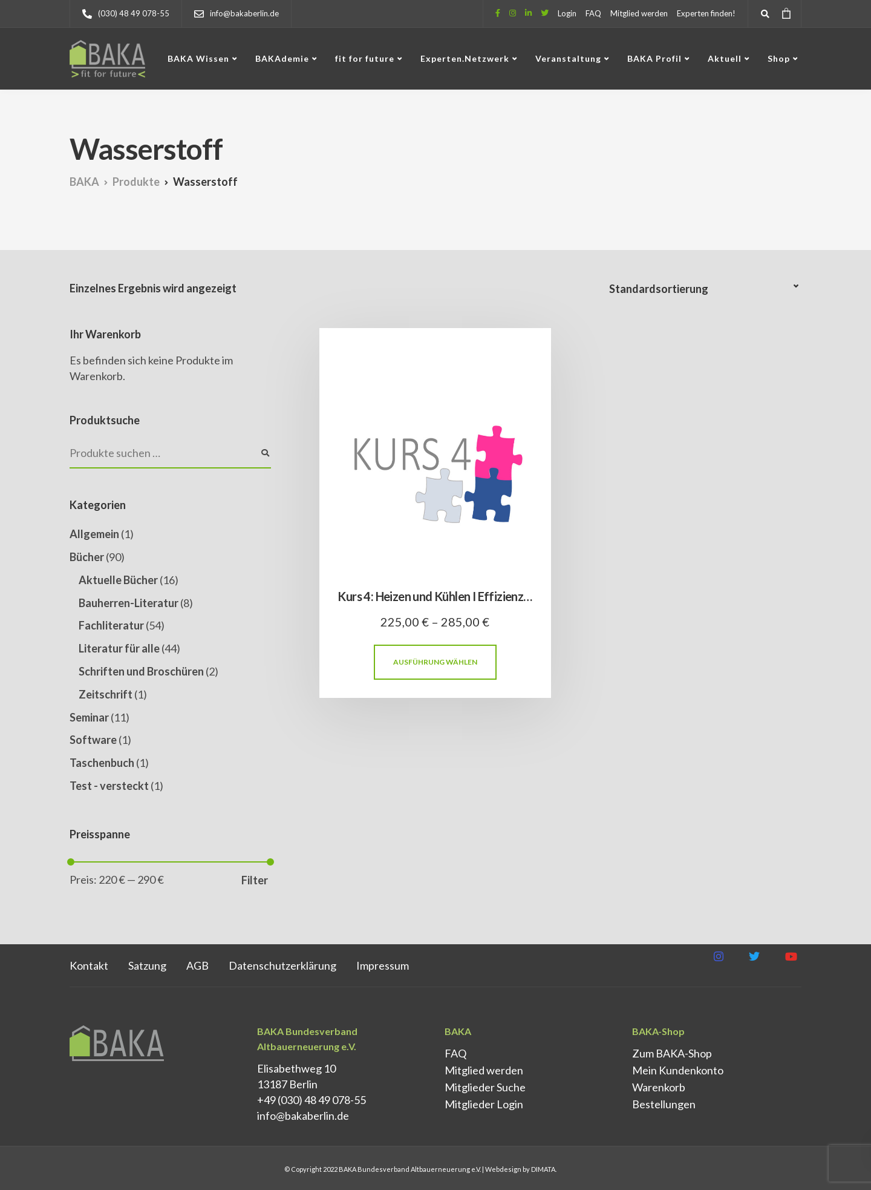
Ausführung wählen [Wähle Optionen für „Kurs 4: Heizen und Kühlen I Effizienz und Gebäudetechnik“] (435, 661)
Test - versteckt (109, 785)
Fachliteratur (111, 625)
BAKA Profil (654, 58)
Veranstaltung (568, 58)
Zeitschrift (105, 694)
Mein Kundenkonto (677, 1070)
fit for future (364, 58)
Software (93, 739)
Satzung (147, 965)
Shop (779, 58)
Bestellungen (664, 1104)
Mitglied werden (639, 13)
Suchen (265, 453)
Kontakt (89, 965)
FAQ (593, 13)
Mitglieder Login (484, 1104)
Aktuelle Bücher (118, 580)
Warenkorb (658, 1087)
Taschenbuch (102, 762)
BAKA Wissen (198, 58)
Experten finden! (706, 13)
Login (567, 13)
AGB (197, 965)
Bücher (87, 557)
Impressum (382, 965)
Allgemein (94, 534)
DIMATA (543, 1169)
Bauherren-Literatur (128, 603)
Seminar (89, 717)
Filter (254, 880)
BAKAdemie (282, 58)
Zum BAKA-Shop (672, 1053)
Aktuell (725, 58)
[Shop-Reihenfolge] (705, 289)
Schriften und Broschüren (141, 671)
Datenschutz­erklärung (282, 965)
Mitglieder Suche (485, 1087)
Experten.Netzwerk (464, 58)
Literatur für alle (119, 648)
